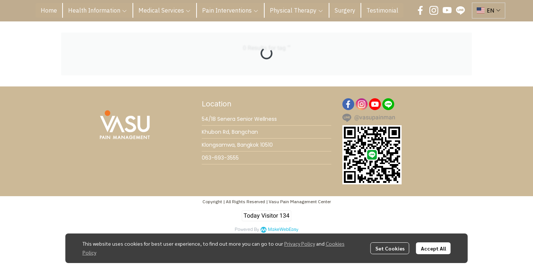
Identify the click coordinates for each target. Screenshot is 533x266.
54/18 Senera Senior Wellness (239, 119)
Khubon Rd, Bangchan (230, 132)
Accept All (433, 248)
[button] (488, 10)
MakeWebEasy (283, 229)
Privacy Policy (299, 243)
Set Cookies (390, 248)
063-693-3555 (220, 157)
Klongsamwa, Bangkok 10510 (237, 145)
